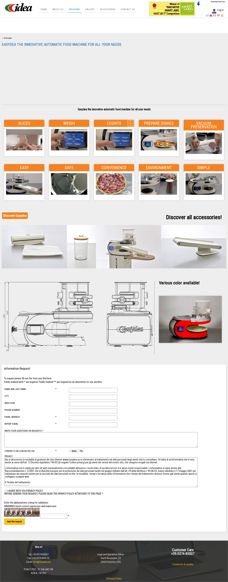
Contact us (128, 9)
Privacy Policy (115, 578)
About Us (58, 9)
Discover (74, 9)
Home (44, 9)
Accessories (107, 9)
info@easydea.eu (42, 561)
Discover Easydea (15, 216)
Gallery (90, 9)
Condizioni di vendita (182, 564)
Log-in (217, 10)
